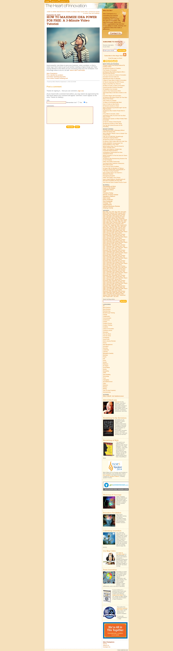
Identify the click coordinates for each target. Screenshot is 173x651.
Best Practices (107, 307)
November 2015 (116, 255)
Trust (104, 378)
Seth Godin (106, 198)
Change (105, 314)
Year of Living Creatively (109, 390)
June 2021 (111, 226)
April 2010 (120, 283)
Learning (105, 351)
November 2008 (116, 291)
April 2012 (120, 272)
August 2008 (119, 292)
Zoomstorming (107, 392)
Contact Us (64, 1)
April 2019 (120, 237)
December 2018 (107, 239)
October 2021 (106, 225)
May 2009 (115, 288)
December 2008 (107, 291)
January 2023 (114, 218)
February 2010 (110, 284)
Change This (107, 203)
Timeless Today (108, 193)
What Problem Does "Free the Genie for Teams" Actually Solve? (113, 147)
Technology (106, 376)
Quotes (105, 362)
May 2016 (115, 252)
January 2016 (118, 254)
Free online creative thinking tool (57, 78)
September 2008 (110, 292)
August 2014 (119, 262)
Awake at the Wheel (117, 595)
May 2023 (108, 217)
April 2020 (120, 231)
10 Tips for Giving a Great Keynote (112, 121)
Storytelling (106, 371)
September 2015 (110, 256)
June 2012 (109, 272)
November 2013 (116, 266)
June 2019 (109, 237)
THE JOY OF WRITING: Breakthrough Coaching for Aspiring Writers (113, 137)
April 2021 (123, 226)
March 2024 (106, 213)
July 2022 (108, 221)
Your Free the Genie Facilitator (111, 166)
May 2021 (117, 226)
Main (86, 11)
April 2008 (120, 293)
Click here (117, 402)
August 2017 (119, 246)
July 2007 (115, 296)
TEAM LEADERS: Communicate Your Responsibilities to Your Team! (113, 143)
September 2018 (110, 241)
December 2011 (107, 275)
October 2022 (109, 219)
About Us (54, 1)
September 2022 (118, 219)
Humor (105, 342)
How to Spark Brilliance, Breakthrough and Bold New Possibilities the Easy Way (114, 180)
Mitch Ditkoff (107, 396)
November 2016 (116, 250)
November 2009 (116, 286)
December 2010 (107, 280)
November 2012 (116, 270)
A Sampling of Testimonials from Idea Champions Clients (112, 153)
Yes (81, 102)
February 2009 (110, 289)
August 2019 (119, 235)
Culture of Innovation (108, 328)
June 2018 (109, 242)
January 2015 (118, 259)
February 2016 (110, 254)
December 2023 (107, 214)
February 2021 (114, 227)
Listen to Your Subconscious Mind (112, 91)
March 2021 (106, 227)
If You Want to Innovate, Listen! (111, 113)
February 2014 (110, 264)
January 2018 (118, 243)
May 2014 (115, 263)
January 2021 (121, 227)
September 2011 (110, 276)
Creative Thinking (107, 325)
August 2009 (119, 287)
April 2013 (124, 267)
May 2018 (115, 242)
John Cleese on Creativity (109, 100)
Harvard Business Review (111, 206)
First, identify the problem (55, 75)
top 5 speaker (106, 475)
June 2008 (109, 293)
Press (104, 360)
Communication (107, 318)
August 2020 (119, 230)
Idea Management (108, 344)
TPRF (104, 372)
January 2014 (118, 264)
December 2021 (110, 223)
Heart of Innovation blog (120, 553)
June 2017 (109, 247)
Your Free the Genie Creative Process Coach (115, 182)
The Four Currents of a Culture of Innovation (114, 75)
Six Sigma (105, 365)
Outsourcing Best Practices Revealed (113, 87)
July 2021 (105, 226)
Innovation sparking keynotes (56, 77)
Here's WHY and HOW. (77, 70)
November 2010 (116, 280)
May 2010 (115, 283)
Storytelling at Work (109, 186)
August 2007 (109, 296)
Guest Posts (106, 339)
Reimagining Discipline (109, 175)
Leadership (106, 349)
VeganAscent (107, 204)
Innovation (105, 346)
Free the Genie (107, 335)
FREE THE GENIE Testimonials (111, 161)
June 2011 (109, 278)
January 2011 (118, 279)
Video (104, 383)
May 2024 (117, 211)
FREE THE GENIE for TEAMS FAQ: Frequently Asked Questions (112, 150)
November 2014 (116, 260)
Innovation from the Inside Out (111, 76)
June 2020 (109, 231)
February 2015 (110, 259)
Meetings (105, 355)
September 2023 (110, 215)
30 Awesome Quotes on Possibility (112, 139)
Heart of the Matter (109, 188)
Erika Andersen (108, 199)
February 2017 (110, 248)
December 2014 (107, 260)
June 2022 (115, 221)
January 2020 (118, 233)
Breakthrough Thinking (109, 312)
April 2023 (114, 217)
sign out (80, 91)
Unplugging (106, 379)
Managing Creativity (108, 353)
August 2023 (119, 215)
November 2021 (119, 223)
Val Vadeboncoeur (108, 381)
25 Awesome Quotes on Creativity (112, 68)
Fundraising (106, 337)
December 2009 (107, 286)
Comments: (50, 106)
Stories (105, 369)
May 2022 (120, 221)
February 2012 (110, 274)
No (86, 102)
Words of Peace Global (110, 194)
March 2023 (121, 217)
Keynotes (105, 348)
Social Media (106, 367)
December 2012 (107, 270)
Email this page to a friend (115, 58)
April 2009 (120, 288)
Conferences (106, 319)
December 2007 (115, 295)
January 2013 (121, 268)
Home (47, 1)
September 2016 (110, 251)
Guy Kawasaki (107, 201)
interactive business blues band (122, 609)
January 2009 (118, 289)
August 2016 (119, 251)
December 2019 (107, 234)
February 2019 (110, 238)
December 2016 (107, 250)
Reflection (105, 364)
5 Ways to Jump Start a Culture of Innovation (114, 80)
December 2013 (107, 266)
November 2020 (116, 229)
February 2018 (110, 243)
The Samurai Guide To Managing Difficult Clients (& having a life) (113, 131)
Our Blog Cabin (109, 551)
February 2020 (110, 233)
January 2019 (118, 238)
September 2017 (110, 246)
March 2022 (109, 222)
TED (104, 191)
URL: (48, 100)
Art (104, 305)
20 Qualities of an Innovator (110, 89)
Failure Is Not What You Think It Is (112, 83)
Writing (105, 388)
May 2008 (115, 293)
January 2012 (118, 274)
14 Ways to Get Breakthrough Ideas (112, 102)
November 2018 (116, 239)
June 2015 (109, 258)
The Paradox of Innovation (110, 70)
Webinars (105, 385)
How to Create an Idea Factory (111, 104)
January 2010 (118, 284)
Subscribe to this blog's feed (115, 55)
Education (105, 332)
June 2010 (109, 283)
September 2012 (110, 271)
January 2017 (118, 248)
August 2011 (119, 276)
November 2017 (116, 245)
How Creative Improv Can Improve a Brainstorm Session (112, 173)
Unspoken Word (108, 190)
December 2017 (107, 245)
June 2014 (109, 263)
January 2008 (106, 295)
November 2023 (116, 214)
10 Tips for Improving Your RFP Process (113, 82)
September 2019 (110, 235)
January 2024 (121, 213)
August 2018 (119, 241)
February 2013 (114, 268)
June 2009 (109, 288)
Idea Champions (52, 73)
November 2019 (116, 234)
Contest (105, 321)
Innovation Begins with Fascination (112, 95)
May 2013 (118, 267)
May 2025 (105, 211)
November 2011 (116, 275)
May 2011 (115, 278)
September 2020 (110, 230)
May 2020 (115, 231)
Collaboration (106, 316)
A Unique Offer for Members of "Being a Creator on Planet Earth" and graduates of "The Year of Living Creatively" (114, 170)
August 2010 (119, 282)
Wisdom (105, 387)
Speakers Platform (109, 196)
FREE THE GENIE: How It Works (111, 177)
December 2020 (107, 229)
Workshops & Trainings (112, 495)
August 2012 (119, 271)
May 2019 (115, 237)
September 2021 (115, 225)
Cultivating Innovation (112, 531)
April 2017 (120, 247)
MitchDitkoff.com (110, 400)
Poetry (104, 357)
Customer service (107, 330)
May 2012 (115, 272)
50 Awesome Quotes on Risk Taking (112, 123)
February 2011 (110, 279)
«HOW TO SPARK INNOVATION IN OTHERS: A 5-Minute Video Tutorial (65, 11)
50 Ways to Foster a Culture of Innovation (114, 85)
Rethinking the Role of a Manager (112, 78)
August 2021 (123, 225)
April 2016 (120, 252)
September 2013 (110, 267)
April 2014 (120, 263)
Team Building (106, 374)
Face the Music (107, 334)
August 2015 (119, 256)
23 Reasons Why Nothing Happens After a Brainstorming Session (114, 72)
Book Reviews (107, 309)
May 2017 (115, 247)
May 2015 (115, 258)
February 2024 (114, 213)
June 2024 (111, 211)
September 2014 (110, 262)
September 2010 (110, 282)
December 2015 (107, 255)
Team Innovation (110, 570)
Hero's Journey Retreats (109, 341)
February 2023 (107, 218)
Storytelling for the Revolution (114, 418)
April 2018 (120, 242)
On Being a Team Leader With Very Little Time (115, 141)
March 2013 (106, 268)
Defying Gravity (108, 208)
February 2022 (117, 222)
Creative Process (107, 323)
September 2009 (110, 287)
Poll (104, 358)
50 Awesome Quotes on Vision (111, 105)
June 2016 (109, 252)
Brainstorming (106, 311)
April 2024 (123, 211)
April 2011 (120, 278)
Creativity (105, 327)
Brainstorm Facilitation (112, 513)
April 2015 (120, 258)
